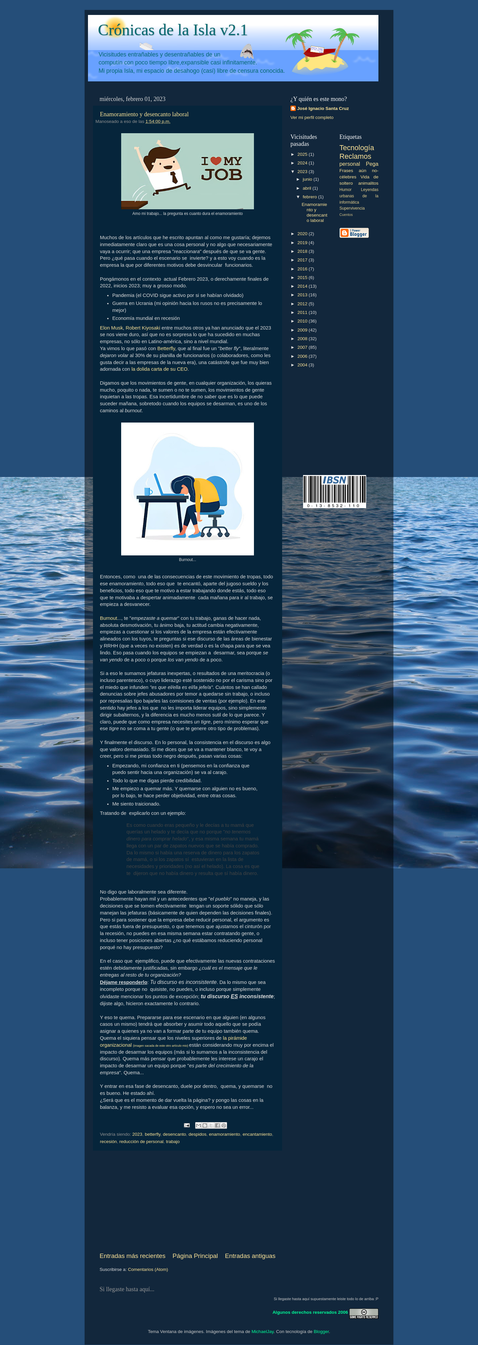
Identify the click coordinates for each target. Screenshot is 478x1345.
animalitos (368, 183)
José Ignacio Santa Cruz (323, 108)
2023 (137, 1134)
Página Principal (195, 1255)
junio (308, 179)
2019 (303, 242)
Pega (372, 164)
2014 (303, 286)
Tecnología (357, 148)
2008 (303, 338)
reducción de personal (142, 1141)
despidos (197, 1134)
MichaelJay (263, 1331)
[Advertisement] (187, 1201)
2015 (303, 277)
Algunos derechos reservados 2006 (310, 1311)
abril (307, 188)
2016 (303, 268)
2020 (303, 233)
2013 (303, 294)
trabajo (173, 1141)
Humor (346, 189)
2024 (303, 162)
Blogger (321, 1331)
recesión (108, 1141)
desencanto (174, 1134)
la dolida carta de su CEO (159, 369)
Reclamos (355, 156)
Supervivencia (352, 208)
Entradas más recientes (132, 1255)
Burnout (108, 618)
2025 (303, 154)
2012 (303, 303)
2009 (303, 330)
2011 (303, 312)
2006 (303, 356)
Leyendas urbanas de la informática (359, 196)
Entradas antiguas (250, 1255)
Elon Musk (111, 328)
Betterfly (166, 348)
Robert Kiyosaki (143, 328)
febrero (310, 196)
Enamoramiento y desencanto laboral (144, 114)
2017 (303, 259)
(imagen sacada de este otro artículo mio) (161, 1045)
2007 (303, 347)
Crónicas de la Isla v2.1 (173, 30)
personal (350, 164)
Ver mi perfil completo (312, 117)
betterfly (152, 1134)
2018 (303, 251)
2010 (303, 321)
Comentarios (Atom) (148, 1269)
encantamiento (257, 1134)
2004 (303, 364)
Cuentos (346, 215)
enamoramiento (224, 1134)
